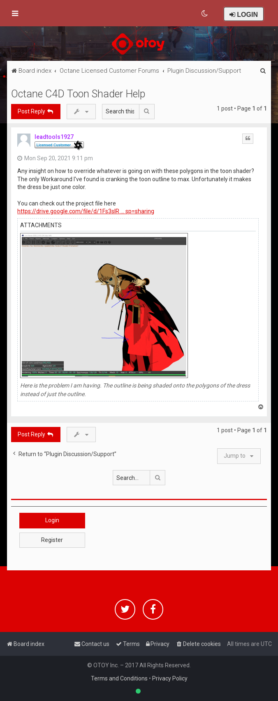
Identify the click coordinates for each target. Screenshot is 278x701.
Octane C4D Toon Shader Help (78, 94)
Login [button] (52, 520)
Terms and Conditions (119, 678)
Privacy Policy (170, 678)
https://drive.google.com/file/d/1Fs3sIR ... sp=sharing (85, 211)
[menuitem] (205, 13)
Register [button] (52, 540)
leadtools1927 (54, 137)
